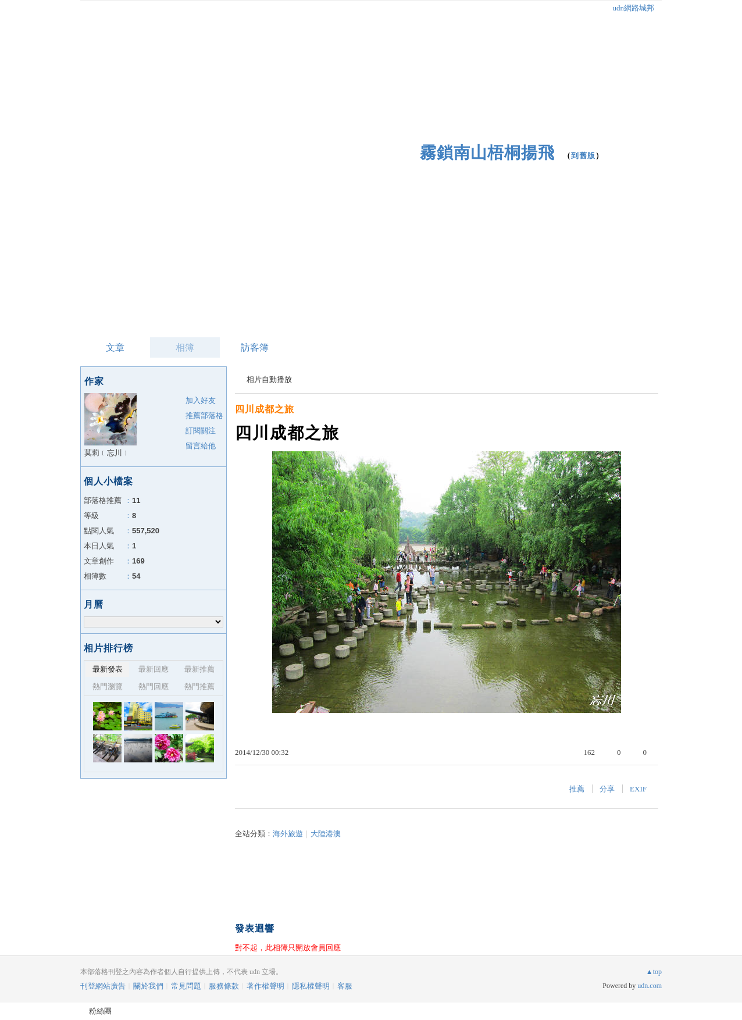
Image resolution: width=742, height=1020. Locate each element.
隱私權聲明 (311, 986)
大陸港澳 (326, 833)
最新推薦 (199, 669)
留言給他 (201, 445)
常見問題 (186, 986)
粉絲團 (100, 1011)
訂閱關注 (201, 430)
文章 (115, 347)
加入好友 (201, 400)
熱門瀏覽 (107, 686)
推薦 (576, 788)
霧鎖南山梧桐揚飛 (487, 153)
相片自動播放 (269, 379)
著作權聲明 (265, 986)
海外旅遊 (288, 833)
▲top (654, 972)
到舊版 (583, 155)
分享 (607, 788)
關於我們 (148, 986)
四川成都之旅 (264, 409)
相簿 (185, 347)
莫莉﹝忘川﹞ (107, 452)
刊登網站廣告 (103, 986)
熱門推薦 (199, 686)
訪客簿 (255, 347)
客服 (344, 986)
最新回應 (153, 669)
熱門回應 (153, 686)
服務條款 (224, 986)
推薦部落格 (204, 415)
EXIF (638, 788)
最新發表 (107, 669)
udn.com (649, 986)
